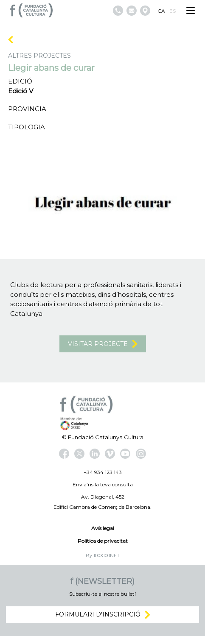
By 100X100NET (103, 555)
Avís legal (102, 528)
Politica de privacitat (103, 541)
